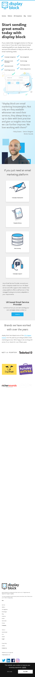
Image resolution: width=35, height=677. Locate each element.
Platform (10, 16)
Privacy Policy (10, 597)
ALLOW (25, 671)
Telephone (7, 652)
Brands (3, 618)
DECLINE (9, 671)
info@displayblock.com (6, 654)
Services (4, 16)
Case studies (4, 620)
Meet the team (4, 632)
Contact (29, 16)
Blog (25, 16)
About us (3, 629)
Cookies (3, 645)
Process (3, 623)
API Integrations (18, 16)
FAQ (3, 634)
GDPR (24, 667)
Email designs (4, 611)
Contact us (17, 311)
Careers (3, 636)
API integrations (5, 609)
